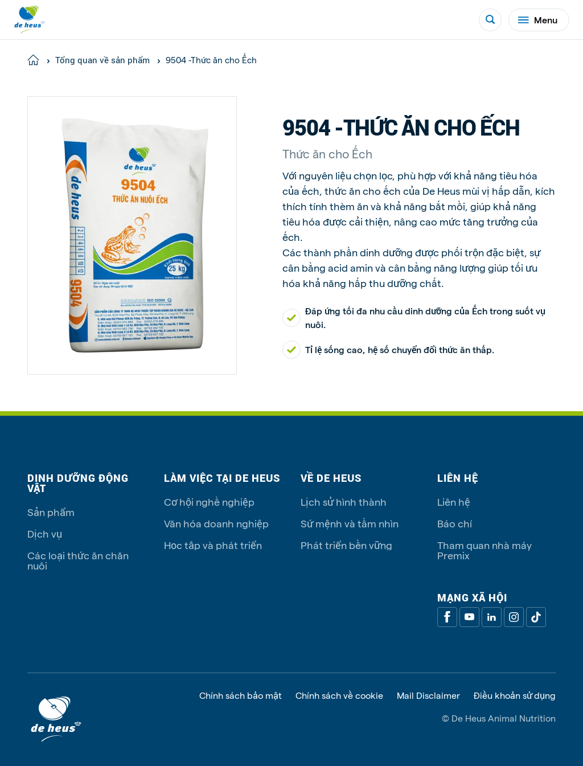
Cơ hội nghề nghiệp (209, 501)
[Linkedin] (492, 617)
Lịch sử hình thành (344, 501)
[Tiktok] (536, 617)
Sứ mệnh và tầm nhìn (350, 523)
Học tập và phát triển (213, 545)
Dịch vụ (44, 533)
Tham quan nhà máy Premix (484, 550)
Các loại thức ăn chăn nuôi (78, 560)
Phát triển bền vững (346, 545)
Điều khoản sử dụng (515, 695)
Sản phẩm (51, 512)
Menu (537, 19)
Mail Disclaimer (428, 695)
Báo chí (454, 523)
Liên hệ (453, 501)
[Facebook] (447, 617)
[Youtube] (469, 617)
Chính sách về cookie (339, 695)
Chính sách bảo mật (240, 695)
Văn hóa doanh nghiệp (216, 523)
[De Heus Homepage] (29, 19)
